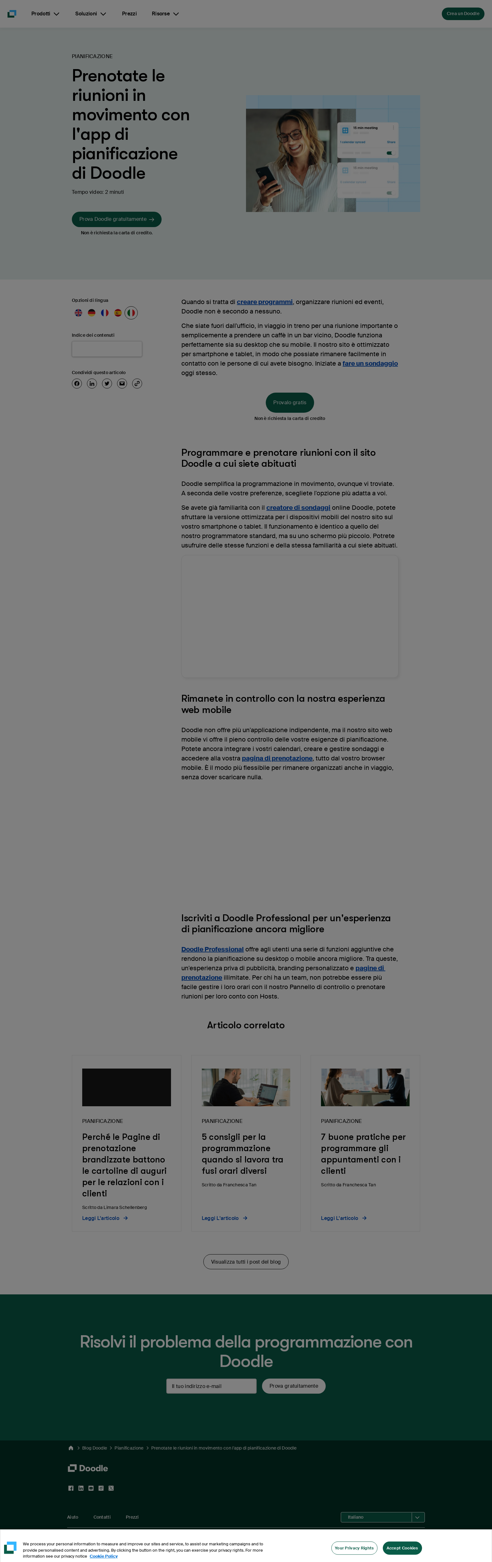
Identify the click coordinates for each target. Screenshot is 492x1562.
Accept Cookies (402, 1553)
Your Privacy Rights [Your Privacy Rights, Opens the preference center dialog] (354, 1553)
